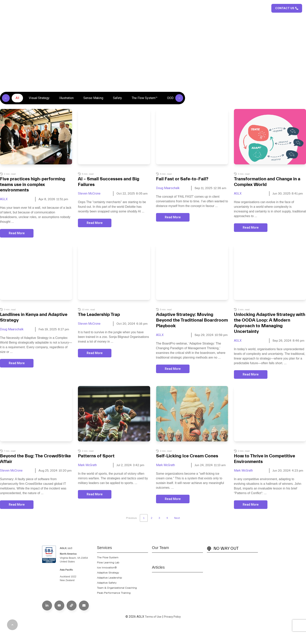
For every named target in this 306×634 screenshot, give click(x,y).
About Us (159, 8)
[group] (92, 98)
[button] (265, 7)
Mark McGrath (87, 465)
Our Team (160, 547)
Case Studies (208, 8)
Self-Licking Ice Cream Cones (187, 456)
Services (183, 8)
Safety (117, 98)
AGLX (4, 199)
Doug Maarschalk (168, 188)
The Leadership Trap (99, 314)
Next (177, 518)
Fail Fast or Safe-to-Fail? (182, 179)
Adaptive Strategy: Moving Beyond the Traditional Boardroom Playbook (192, 320)
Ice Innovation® (107, 567)
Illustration (66, 98)
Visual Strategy (39, 98)
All (17, 98)
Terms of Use (153, 616)
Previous (131, 518)
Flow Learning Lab (108, 562)
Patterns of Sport (96, 456)
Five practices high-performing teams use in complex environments (32, 184)
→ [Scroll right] (179, 98)
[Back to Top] (12, 624)
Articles (231, 8)
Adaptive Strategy (108, 572)
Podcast (249, 8)
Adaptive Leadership (109, 577)
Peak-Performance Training (114, 593)
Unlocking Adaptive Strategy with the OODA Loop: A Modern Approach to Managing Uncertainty (269, 323)
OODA (171, 98)
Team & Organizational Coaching (117, 587)
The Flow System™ (144, 98)
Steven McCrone (89, 193)
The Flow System (107, 557)
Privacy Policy (172, 616)
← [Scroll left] (5, 98)
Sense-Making (93, 98)
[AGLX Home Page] (18, 8)
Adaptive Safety (106, 582)
